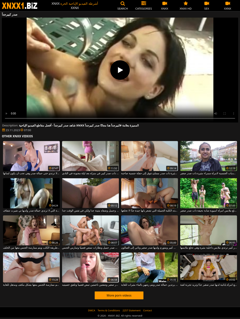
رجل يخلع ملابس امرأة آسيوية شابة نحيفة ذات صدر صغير (208, 210)
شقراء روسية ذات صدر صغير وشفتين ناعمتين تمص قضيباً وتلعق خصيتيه (90, 284)
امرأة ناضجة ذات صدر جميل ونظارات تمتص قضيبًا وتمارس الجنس (90, 247)
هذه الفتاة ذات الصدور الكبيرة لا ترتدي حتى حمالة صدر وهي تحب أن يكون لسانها (31, 173)
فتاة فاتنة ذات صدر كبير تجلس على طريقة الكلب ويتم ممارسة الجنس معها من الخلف (31, 247)
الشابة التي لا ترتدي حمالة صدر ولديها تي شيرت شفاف (31, 210)
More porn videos (119, 295)
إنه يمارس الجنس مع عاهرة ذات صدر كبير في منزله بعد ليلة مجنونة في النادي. (90, 173)
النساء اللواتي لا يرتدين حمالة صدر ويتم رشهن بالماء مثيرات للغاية (149, 284)
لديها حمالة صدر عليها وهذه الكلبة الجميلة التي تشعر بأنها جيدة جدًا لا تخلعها (149, 210)
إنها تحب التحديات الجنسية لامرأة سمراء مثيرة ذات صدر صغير (208, 173)
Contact (147, 310)
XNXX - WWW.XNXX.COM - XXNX (20, 5)
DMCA (91, 310)
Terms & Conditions (109, 310)
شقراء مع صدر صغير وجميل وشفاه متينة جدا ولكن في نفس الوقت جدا (90, 210)
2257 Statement (131, 310)
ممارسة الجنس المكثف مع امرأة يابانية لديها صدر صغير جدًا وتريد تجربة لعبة (208, 284)
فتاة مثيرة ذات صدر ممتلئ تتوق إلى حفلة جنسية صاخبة (149, 173)
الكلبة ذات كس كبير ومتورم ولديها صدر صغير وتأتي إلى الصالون (149, 247)
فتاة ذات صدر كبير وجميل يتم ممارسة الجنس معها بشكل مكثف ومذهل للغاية (31, 284)
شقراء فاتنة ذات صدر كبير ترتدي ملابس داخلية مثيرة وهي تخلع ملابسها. (208, 247)
